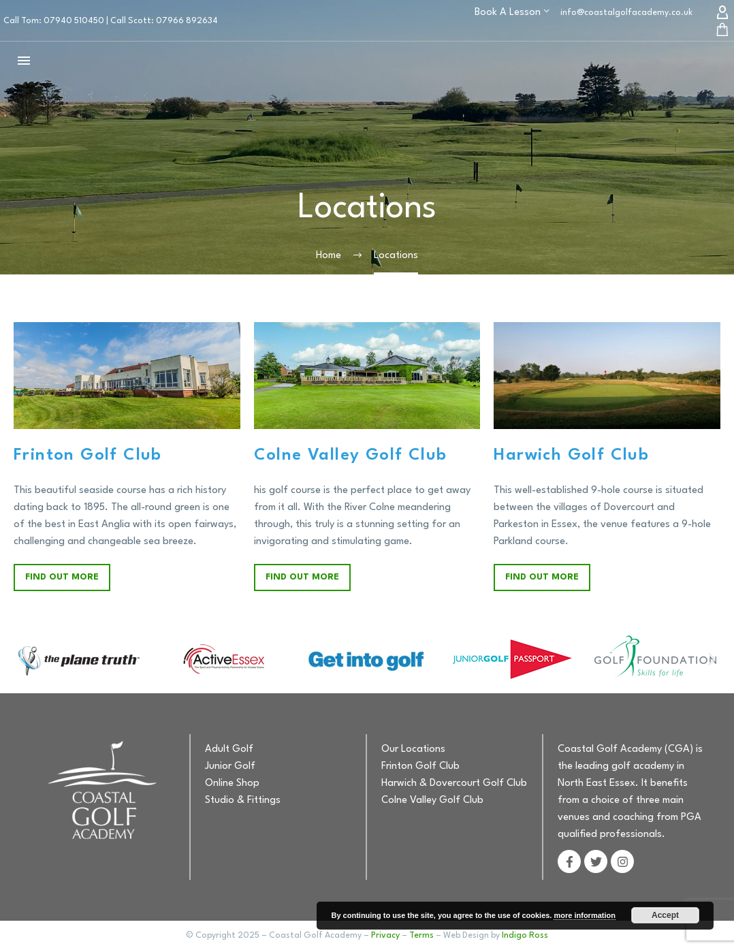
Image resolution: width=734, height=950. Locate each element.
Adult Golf (229, 749)
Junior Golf (230, 766)
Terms (421, 935)
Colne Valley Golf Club (432, 800)
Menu (24, 61)
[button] (22, 659)
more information (584, 915)
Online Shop (232, 783)
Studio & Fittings (243, 800)
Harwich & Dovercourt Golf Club (454, 783)
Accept (665, 915)
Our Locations (413, 749)
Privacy (385, 935)
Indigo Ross (525, 935)
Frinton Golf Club (420, 766)
